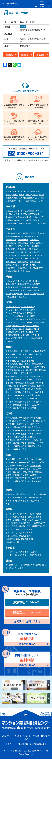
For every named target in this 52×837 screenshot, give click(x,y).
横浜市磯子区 (23, 255)
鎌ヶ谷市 (22, 297)
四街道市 (9, 291)
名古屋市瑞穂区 (39, 565)
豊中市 (8, 386)
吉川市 (8, 329)
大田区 (28, 195)
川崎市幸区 (34, 240)
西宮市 (31, 427)
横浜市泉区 (10, 252)
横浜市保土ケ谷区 (23, 246)
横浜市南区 (36, 246)
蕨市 (21, 338)
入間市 (28, 322)
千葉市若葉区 (24, 287)
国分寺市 (24, 211)
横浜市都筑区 (31, 259)
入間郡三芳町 (37, 322)
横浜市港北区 (21, 252)
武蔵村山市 (37, 217)
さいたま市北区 (27, 307)
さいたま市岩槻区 (13, 313)
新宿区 (41, 195)
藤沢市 (16, 271)
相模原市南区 (11, 268)
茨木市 (31, 389)
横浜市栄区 (32, 249)
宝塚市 (23, 434)
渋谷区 (36, 198)
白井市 (33, 294)
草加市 (8, 338)
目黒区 (8, 201)
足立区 (41, 201)
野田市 (15, 297)
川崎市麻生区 (23, 243)
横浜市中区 (10, 246)
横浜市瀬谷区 (11, 255)
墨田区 (21, 195)
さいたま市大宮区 (26, 310)
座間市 (39, 243)
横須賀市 (9, 265)
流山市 (20, 294)
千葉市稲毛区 (11, 284)
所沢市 (28, 332)
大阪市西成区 (26, 370)
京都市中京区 (11, 462)
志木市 (15, 332)
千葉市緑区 (22, 284)
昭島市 (36, 214)
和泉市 (23, 395)
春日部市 (9, 335)
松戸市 (8, 294)
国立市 (32, 211)
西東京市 (29, 223)
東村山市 (28, 217)
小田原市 (9, 237)
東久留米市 (10, 217)
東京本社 (27, 602)
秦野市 (32, 268)
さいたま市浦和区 (13, 316)
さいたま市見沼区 (26, 319)
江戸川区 (22, 198)
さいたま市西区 (12, 319)
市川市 (23, 291)
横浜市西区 (20, 259)
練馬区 (15, 201)
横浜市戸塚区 (11, 249)
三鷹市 (8, 211)
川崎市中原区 (19, 237)
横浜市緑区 (10, 259)
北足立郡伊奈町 (32, 326)
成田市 (30, 291)
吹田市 (23, 386)
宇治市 (23, 472)
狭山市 (30, 335)
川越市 (8, 332)
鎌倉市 (30, 271)
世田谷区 (9, 191)
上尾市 (15, 322)
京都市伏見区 (35, 466)
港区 (42, 198)
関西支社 (27, 612)
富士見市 (29, 329)
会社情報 (24, 744)
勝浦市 (23, 281)
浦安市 (26, 294)
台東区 (8, 195)
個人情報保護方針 (37, 744)
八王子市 (15, 211)
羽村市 (21, 223)
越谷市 (26, 338)
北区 (29, 191)
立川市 (15, 223)
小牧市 (21, 568)
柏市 (14, 294)
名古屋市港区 (25, 565)
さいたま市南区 (12, 310)
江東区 (30, 198)
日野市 (30, 214)
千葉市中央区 (32, 281)
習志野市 (40, 294)
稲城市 (8, 223)
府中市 (23, 214)
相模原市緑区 (23, 268)
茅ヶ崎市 (9, 271)
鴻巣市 (39, 338)
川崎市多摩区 (31, 237)
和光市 (15, 329)
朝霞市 (16, 335)
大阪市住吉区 (38, 367)
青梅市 (43, 223)
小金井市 (15, 214)
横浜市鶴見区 (35, 262)
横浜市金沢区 (11, 262)
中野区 (23, 191)
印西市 (34, 287)
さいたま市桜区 (27, 313)
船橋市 (8, 297)
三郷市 (8, 322)
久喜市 (21, 322)
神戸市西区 (34, 424)
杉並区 (8, 198)
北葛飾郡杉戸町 (18, 326)
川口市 (36, 329)
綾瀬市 (39, 268)
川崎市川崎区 (23, 240)
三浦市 (8, 233)
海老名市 (17, 265)
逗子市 (23, 271)
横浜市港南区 (33, 252)
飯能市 (33, 338)
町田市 (30, 220)
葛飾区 (28, 201)
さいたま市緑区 (27, 316)
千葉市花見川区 (12, 287)
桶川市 (23, 335)
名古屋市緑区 (11, 568)
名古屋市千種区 (12, 565)
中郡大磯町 (16, 233)
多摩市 (38, 211)
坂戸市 (21, 329)
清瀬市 (16, 220)
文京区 (35, 195)
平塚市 (32, 243)
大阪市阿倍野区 (25, 367)
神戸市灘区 (23, 418)
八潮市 (8, 326)
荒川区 (21, 201)
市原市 (16, 291)
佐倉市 (8, 281)
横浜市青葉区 (23, 262)
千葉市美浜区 (33, 284)
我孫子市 (37, 291)
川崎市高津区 (11, 243)
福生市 (36, 220)
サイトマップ (13, 744)
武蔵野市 (9, 220)
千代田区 (35, 191)
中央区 (16, 191)
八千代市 (15, 281)
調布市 (36, 223)
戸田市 (21, 332)
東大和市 (19, 217)
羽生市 (36, 335)
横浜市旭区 (22, 249)
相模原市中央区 (29, 265)
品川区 (15, 195)
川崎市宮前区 (11, 240)
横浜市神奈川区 (36, 255)
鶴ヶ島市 (9, 341)
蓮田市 (15, 338)
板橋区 (15, 198)
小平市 (8, 214)
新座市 (35, 332)
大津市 (8, 494)
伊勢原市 (26, 233)
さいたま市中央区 (13, 307)
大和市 (40, 233)
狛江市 (23, 220)
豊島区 (35, 201)
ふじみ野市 (39, 319)
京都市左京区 (35, 459)
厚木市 (33, 233)
